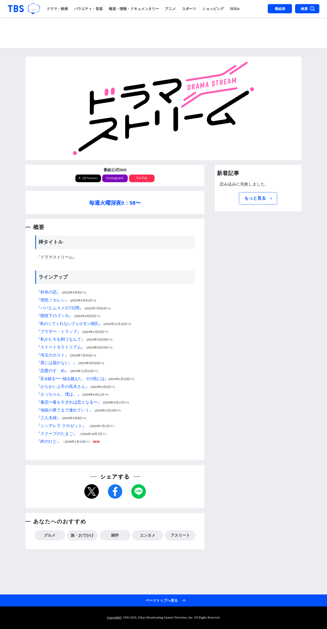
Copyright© (114, 617)
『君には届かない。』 (56, 363)
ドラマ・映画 (57, 9)
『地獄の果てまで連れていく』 (65, 410)
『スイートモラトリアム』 (60, 347)
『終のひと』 (48, 441)
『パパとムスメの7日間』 (60, 308)
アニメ (170, 9)
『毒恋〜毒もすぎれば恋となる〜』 (69, 402)
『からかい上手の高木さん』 (62, 386)
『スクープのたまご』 (56, 433)
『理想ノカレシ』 (52, 300)
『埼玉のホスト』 (52, 355)
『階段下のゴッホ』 (54, 315)
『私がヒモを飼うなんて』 (60, 339)
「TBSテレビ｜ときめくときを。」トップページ (16, 8)
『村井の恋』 (48, 292)
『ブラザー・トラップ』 (58, 331)
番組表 (280, 9)
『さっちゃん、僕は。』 (58, 394)
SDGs (235, 9)
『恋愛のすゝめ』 (52, 370)
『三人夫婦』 (48, 418)
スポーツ (189, 9)
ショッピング (213, 9)
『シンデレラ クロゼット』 (61, 426)
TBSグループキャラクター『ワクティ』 (34, 9)
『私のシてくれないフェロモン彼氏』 (69, 323)
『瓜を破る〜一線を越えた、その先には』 (72, 378)
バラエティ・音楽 (88, 9)
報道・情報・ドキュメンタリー (134, 9)
